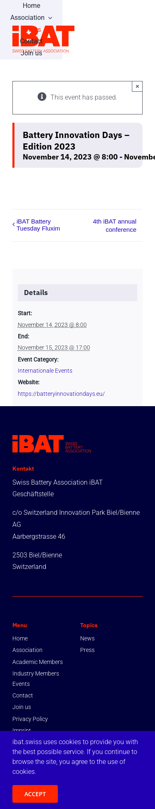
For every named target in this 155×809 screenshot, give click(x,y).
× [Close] (137, 86)
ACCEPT (35, 794)
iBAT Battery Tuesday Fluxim (38, 225)
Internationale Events (45, 370)
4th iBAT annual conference (114, 225)
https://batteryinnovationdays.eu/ (61, 393)
